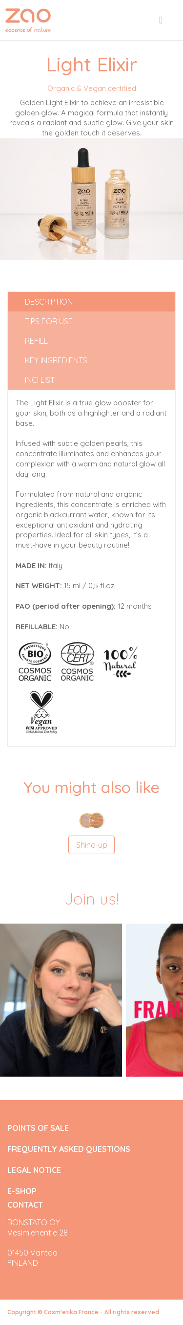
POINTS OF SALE (38, 1128)
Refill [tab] (36, 341)
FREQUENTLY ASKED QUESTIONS (68, 1149)
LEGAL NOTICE (34, 1170)
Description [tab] (49, 302)
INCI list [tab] (40, 380)
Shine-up (91, 845)
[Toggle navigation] (160, 20)
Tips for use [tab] (49, 321)
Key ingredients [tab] (56, 360)
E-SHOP (22, 1191)
